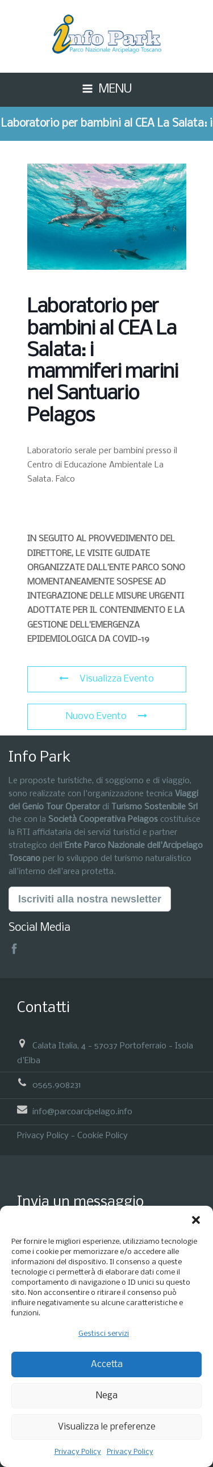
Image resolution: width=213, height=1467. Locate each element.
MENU (115, 89)
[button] (196, 1220)
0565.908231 (56, 1085)
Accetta (107, 1364)
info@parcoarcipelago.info (82, 1111)
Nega (107, 1396)
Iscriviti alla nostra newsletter (89, 899)
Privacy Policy (78, 1452)
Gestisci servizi (103, 1334)
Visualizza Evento (106, 679)
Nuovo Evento (106, 716)
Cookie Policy (102, 1135)
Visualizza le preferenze (107, 1427)
